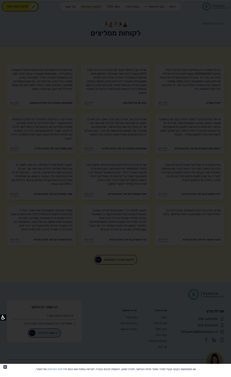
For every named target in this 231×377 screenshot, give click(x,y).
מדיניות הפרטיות (56, 369)
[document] (115, 188)
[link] (5, 367)
